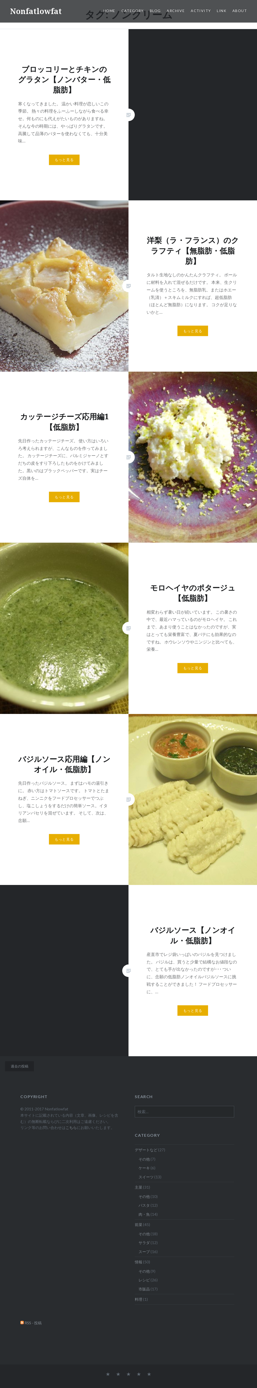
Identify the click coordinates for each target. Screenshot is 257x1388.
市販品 (144, 1289)
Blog (155, 11)
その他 (144, 1159)
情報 (138, 1262)
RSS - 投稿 (33, 1323)
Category (132, 11)
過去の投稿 (19, 1066)
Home (109, 11)
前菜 (138, 1224)
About (239, 11)
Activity (201, 11)
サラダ (144, 1242)
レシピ (144, 1280)
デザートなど (146, 1150)
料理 (138, 1299)
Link (221, 11)
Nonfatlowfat (36, 11)
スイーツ (146, 1177)
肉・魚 (144, 1214)
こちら (71, 1127)
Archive (176, 11)
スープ (144, 1251)
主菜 (138, 1187)
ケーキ (144, 1168)
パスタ (144, 1205)
